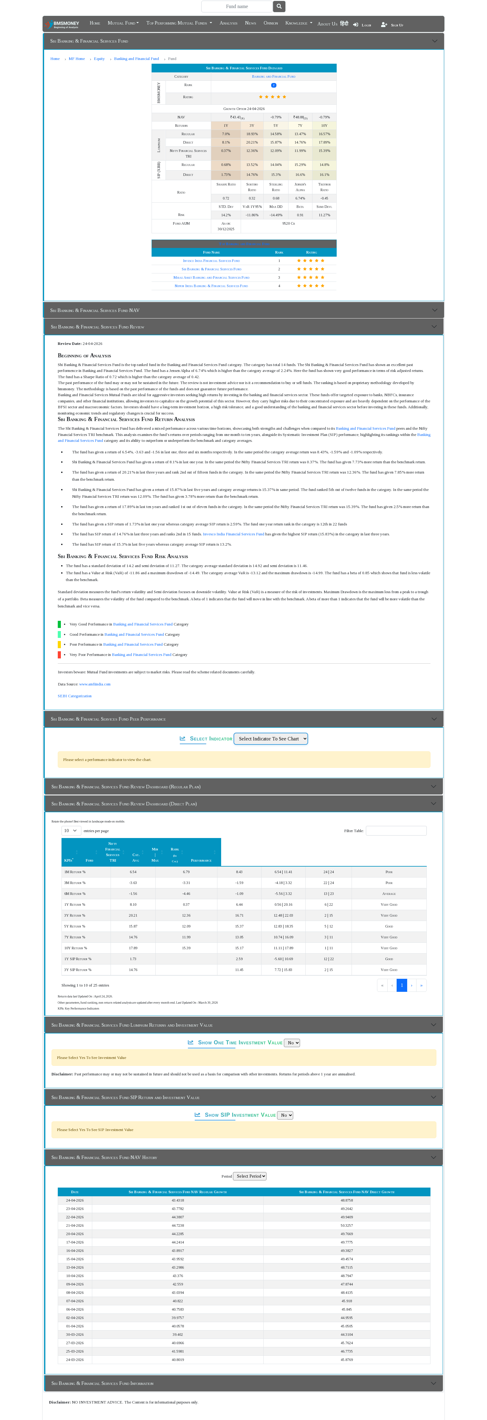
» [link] (421, 951)
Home (95, 22)
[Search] (237, 6)
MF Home (77, 58)
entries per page (96, 814)
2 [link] (391, 951)
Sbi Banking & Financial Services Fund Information (102, 1349)
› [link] (411, 951)
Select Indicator (206, 722)
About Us (327, 23)
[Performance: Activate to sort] (402, 826)
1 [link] (381, 951)
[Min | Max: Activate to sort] (311, 826)
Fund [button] (148, 827)
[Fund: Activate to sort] (151, 826)
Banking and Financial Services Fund (365, 411)
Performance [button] (399, 827)
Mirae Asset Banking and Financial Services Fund (211, 261)
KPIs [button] (69, 827)
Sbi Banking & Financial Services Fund (89, 41)
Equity (99, 58)
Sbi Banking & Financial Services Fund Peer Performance (108, 702)
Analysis (229, 22)
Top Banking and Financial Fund (244, 227)
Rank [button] (352, 827)
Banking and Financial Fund (136, 58)
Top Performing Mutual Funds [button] (177, 22)
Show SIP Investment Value (235, 1081)
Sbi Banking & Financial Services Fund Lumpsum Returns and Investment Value (132, 991)
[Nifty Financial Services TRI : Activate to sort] (208, 826)
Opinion (271, 22)
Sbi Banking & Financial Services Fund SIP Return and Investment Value (126, 1063)
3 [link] (402, 951)
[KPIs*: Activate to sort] (99, 826)
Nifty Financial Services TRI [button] (205, 827)
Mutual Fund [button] (121, 22)
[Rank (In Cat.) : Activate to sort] (355, 826)
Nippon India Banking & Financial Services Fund (211, 269)
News (250, 22)
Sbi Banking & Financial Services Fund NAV (95, 293)
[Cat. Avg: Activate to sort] (270, 826)
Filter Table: (354, 814)
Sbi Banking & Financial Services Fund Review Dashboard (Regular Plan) (126, 769)
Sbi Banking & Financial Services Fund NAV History (104, 1123)
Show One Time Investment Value (235, 1009)
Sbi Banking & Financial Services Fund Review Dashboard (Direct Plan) (124, 787)
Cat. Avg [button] (267, 827)
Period (226, 1142)
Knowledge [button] (297, 22)
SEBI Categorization (75, 679)
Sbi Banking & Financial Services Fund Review (97, 310)
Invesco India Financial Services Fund (211, 244)
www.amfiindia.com (95, 667)
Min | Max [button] (308, 827)
